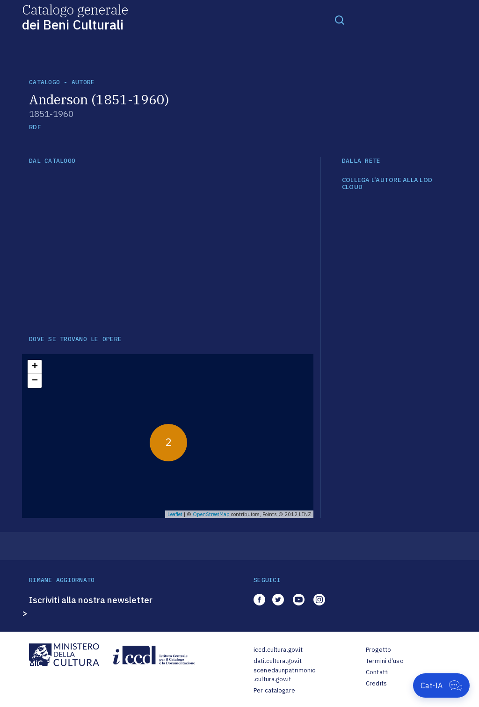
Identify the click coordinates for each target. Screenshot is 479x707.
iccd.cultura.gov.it (278, 650)
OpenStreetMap (211, 514)
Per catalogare (274, 690)
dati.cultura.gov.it (278, 661)
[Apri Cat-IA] (441, 685)
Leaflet (174, 514)
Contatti (377, 672)
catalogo (44, 82)
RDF (35, 127)
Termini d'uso (385, 661)
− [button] (35, 381)
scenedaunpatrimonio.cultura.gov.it (285, 675)
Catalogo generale (75, 16)
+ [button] (35, 367)
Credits (376, 683)
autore (83, 82)
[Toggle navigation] (339, 19)
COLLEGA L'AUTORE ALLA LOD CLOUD (387, 183)
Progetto (378, 650)
